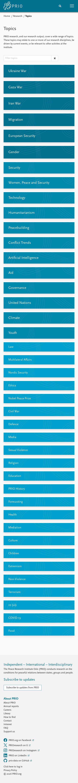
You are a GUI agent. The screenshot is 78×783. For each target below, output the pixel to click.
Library (7, 713)
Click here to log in (13, 767)
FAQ (6, 728)
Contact (8, 721)
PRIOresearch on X (16, 745)
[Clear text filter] (54, 58)
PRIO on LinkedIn (15, 755)
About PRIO (10, 703)
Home (7, 16)
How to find (10, 717)
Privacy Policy (10, 770)
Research (17, 16)
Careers (7, 710)
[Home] (13, 6)
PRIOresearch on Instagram (20, 750)
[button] (72, 6)
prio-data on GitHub (17, 760)
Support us (9, 731)
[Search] (60, 6)
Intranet (8, 724)
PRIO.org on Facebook (18, 740)
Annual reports (11, 706)
